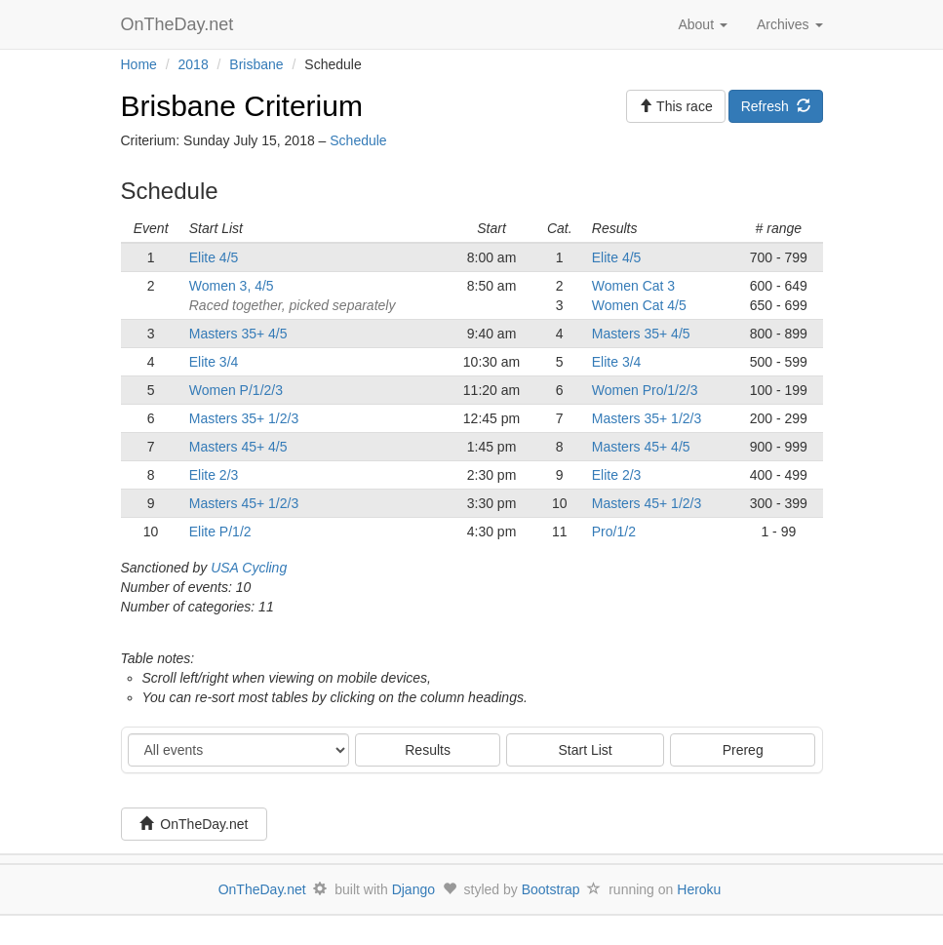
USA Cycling (249, 567)
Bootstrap (551, 889)
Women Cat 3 (633, 286)
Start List (585, 750)
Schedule (358, 140)
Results (428, 750)
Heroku (699, 889)
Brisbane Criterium (242, 106)
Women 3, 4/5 (231, 286)
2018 (193, 64)
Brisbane (256, 64)
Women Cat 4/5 (639, 305)
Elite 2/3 (214, 475)
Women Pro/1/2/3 (645, 390)
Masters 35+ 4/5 (238, 333)
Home (139, 64)
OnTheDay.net (180, 24)
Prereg (743, 750)
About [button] (702, 24)
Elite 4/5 (214, 257)
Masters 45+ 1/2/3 (243, 503)
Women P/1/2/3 (236, 390)
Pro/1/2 (614, 531)
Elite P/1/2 (220, 531)
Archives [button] (790, 24)
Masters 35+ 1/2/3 (243, 418)
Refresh (775, 106)
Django (413, 889)
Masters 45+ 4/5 (238, 446)
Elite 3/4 (214, 362)
